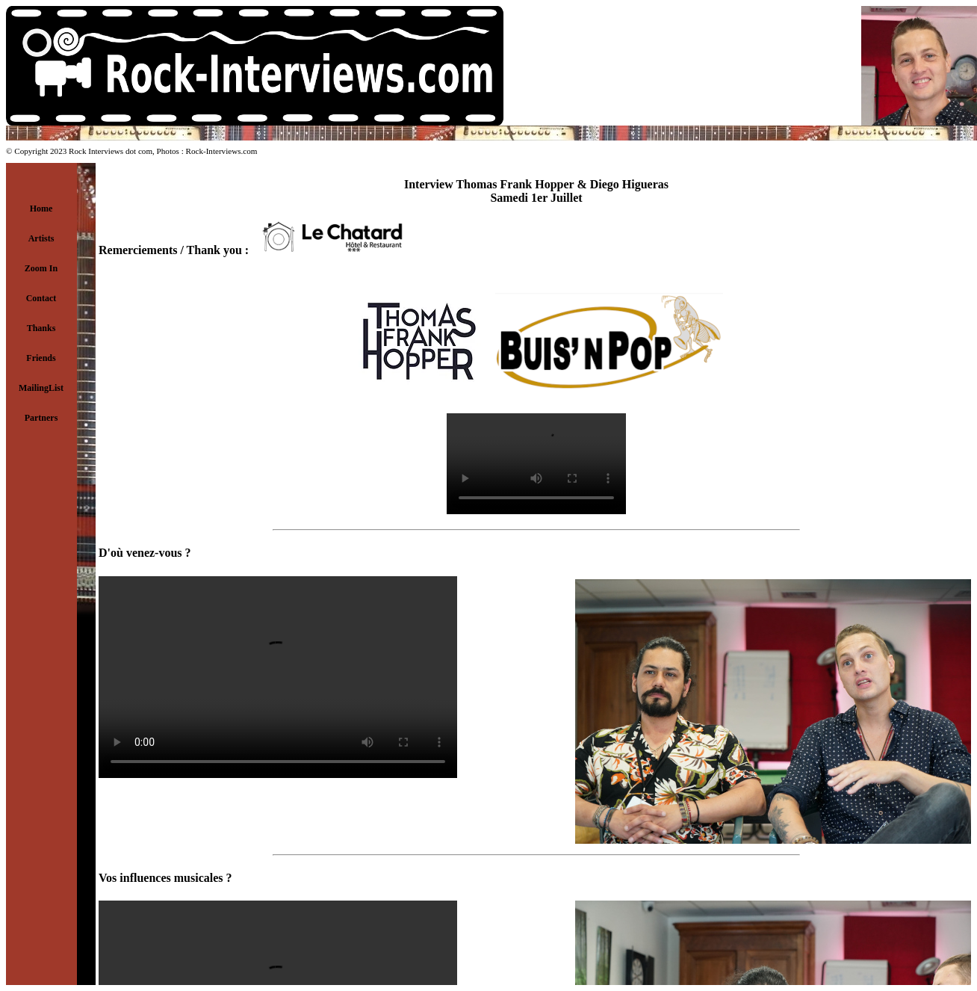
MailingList (41, 388)
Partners (41, 418)
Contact (41, 298)
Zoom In (41, 268)
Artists (41, 238)
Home (41, 208)
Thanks (41, 328)
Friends (40, 358)
